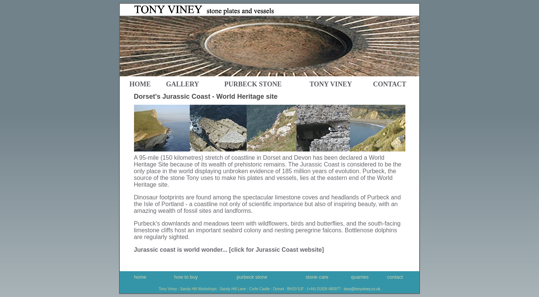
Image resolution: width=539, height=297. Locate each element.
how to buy (186, 277)
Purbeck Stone (252, 84)
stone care (317, 277)
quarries (360, 277)
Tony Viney (331, 84)
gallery (182, 84)
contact (389, 84)
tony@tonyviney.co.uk (362, 289)
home (140, 84)
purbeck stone (252, 277)
